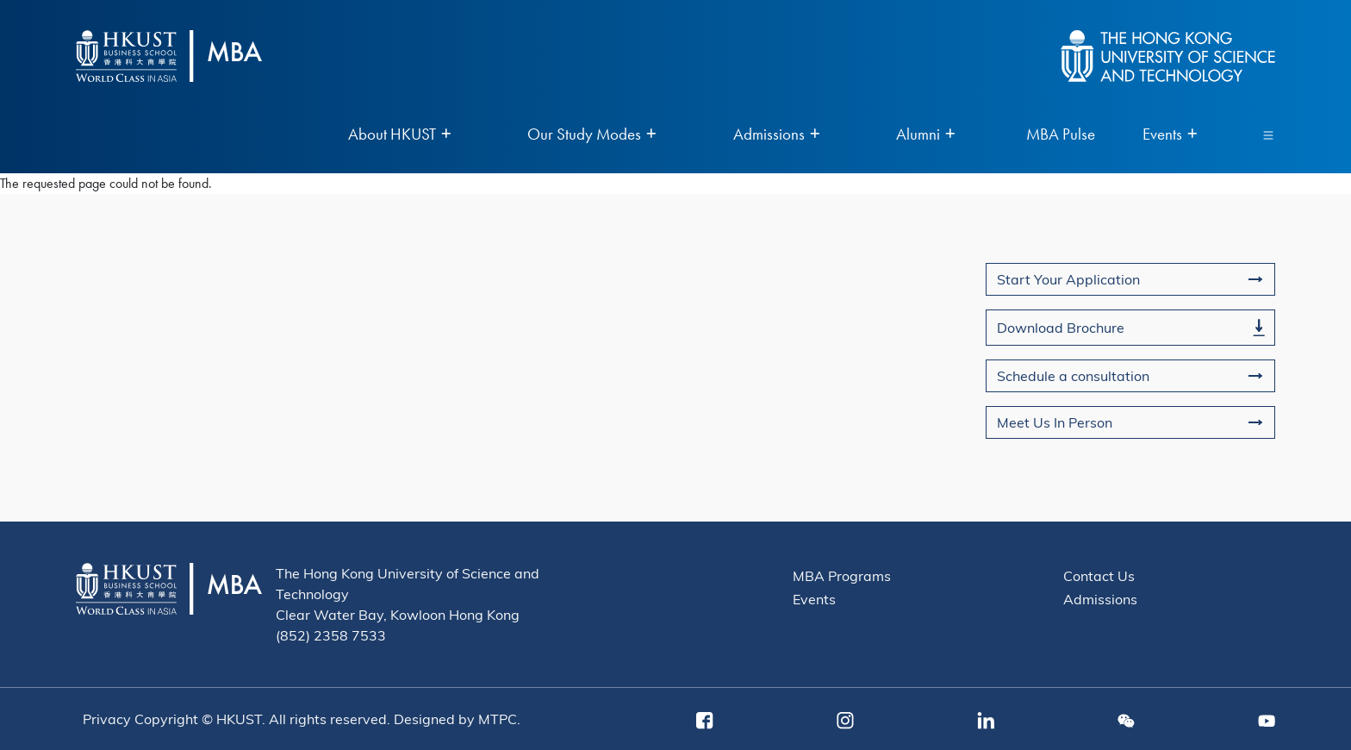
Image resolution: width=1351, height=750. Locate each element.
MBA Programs (842, 575)
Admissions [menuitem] (776, 135)
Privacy (107, 718)
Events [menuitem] (1169, 135)
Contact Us (1099, 575)
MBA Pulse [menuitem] (1060, 135)
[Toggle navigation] (1268, 134)
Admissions (1100, 599)
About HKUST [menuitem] (399, 135)
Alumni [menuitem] (925, 135)
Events (814, 599)
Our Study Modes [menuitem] (591, 135)
